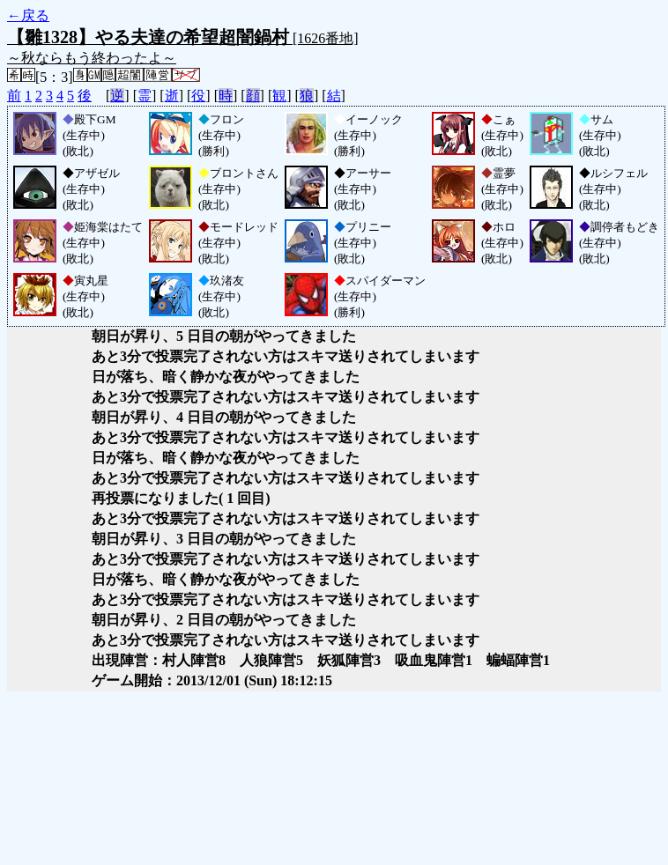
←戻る (28, 15)
